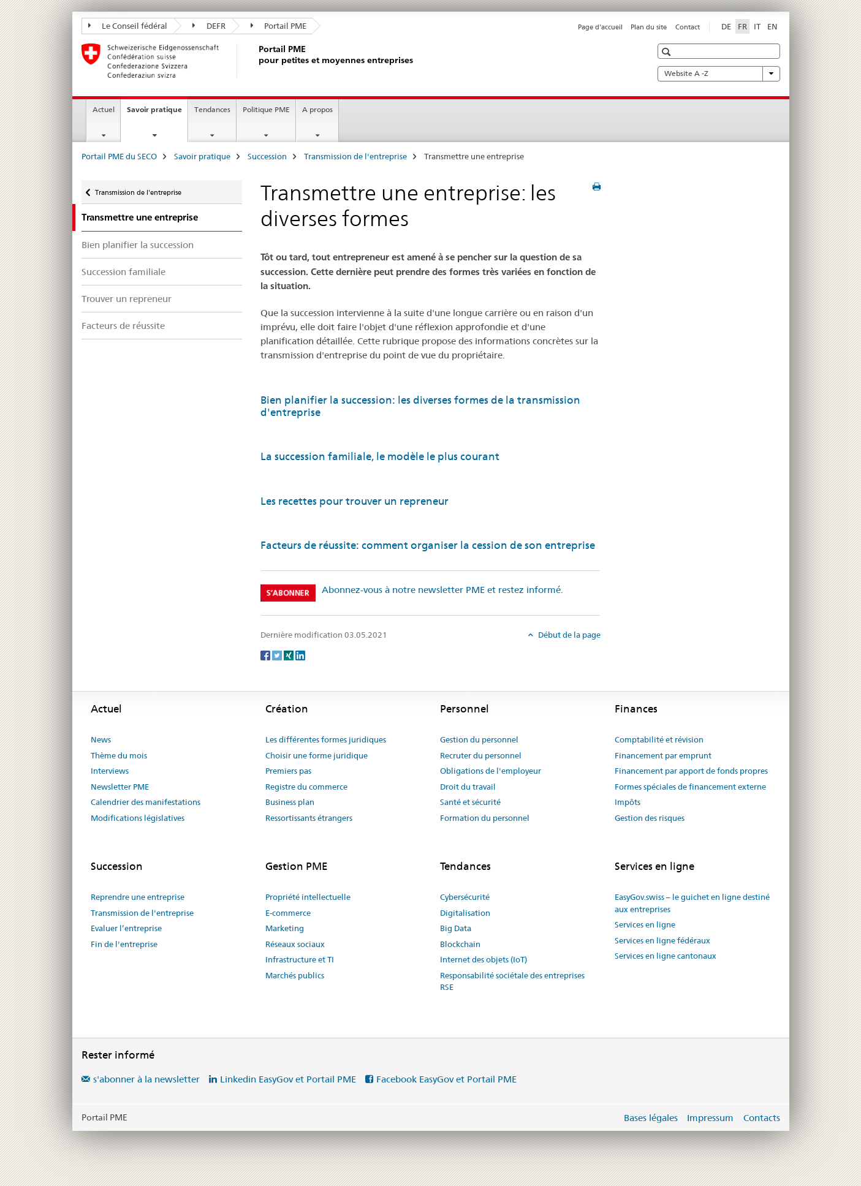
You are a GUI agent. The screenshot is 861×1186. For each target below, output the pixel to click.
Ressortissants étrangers (308, 818)
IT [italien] (757, 26)
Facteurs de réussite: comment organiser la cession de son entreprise (427, 545)
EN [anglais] (772, 26)
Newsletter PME (120, 786)
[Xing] (289, 655)
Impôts (627, 802)
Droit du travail (468, 786)
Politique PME (266, 109)
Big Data (455, 928)
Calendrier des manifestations (145, 802)
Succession (267, 156)
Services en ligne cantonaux (665, 956)
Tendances (212, 109)
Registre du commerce (306, 786)
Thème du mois (119, 755)
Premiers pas (288, 771)
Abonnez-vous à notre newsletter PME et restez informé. (442, 589)
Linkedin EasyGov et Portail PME (288, 1079)
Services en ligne (645, 924)
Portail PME (279, 25)
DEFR (209, 25)
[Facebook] (266, 655)
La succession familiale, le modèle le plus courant (379, 456)
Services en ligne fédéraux (662, 940)
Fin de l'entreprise (124, 944)
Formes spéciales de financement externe (690, 786)
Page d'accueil (600, 27)
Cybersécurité (465, 897)
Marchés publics (294, 975)
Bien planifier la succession (138, 245)
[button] (667, 51)
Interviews (110, 771)
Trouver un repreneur (127, 298)
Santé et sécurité (470, 802)
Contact (687, 27)
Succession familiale (123, 272)
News (101, 739)
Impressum (710, 1118)
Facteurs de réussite (123, 325)
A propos (317, 109)
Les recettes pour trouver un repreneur (354, 501)
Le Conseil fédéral (128, 25)
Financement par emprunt (663, 755)
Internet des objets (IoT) (483, 959)
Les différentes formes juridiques (325, 739)
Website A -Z (718, 73)
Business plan (289, 802)
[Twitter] (278, 655)
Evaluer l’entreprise (126, 928)
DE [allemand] (726, 26)
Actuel (104, 109)
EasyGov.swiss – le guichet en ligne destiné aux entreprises (692, 903)
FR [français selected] (742, 26)
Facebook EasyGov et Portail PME (446, 1079)
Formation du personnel (484, 818)
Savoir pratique (157, 113)
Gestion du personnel (479, 739)
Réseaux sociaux (295, 944)
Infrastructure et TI (299, 959)
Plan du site (649, 27)
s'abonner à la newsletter (146, 1079)
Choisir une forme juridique (316, 755)
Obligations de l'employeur (490, 771)
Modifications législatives (137, 818)
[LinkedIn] (300, 655)
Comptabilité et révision (659, 739)
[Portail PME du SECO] (256, 60)
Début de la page (568, 635)
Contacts (761, 1118)
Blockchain (460, 944)
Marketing (284, 928)
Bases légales (651, 1118)
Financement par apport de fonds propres (691, 771)
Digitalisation (465, 913)
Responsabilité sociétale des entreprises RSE (512, 981)
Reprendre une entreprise (137, 897)
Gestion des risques (650, 818)
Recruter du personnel (481, 755)
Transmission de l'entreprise (355, 156)
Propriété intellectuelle (308, 897)
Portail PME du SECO (119, 156)
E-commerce (288, 913)
